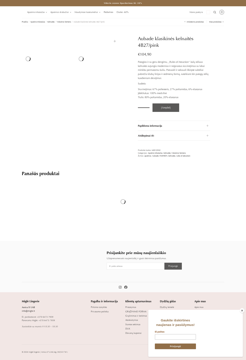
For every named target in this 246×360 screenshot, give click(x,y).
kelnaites (171, 156)
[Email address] (135, 266)
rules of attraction (183, 156)
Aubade (155, 156)
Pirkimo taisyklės (99, 307)
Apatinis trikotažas (36, 12)
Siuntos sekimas (132, 324)
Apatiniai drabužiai (59, 12)
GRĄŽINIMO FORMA (135, 311)
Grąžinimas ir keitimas (136, 315)
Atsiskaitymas (131, 320)
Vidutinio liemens (64, 22)
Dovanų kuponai (133, 333)
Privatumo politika (100, 311)
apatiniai (147, 156)
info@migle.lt (28, 310)
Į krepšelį (166, 107)
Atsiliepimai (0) (146, 135)
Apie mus (198, 307)
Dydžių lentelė (167, 307)
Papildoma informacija (150, 125)
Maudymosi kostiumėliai (86, 12)
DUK (127, 328)
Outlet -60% (122, 12)
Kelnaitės (51, 22)
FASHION (163, 156)
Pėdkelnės (108, 12)
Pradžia (25, 22)
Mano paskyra (196, 12)
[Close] (242, 310)
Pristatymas (130, 307)
